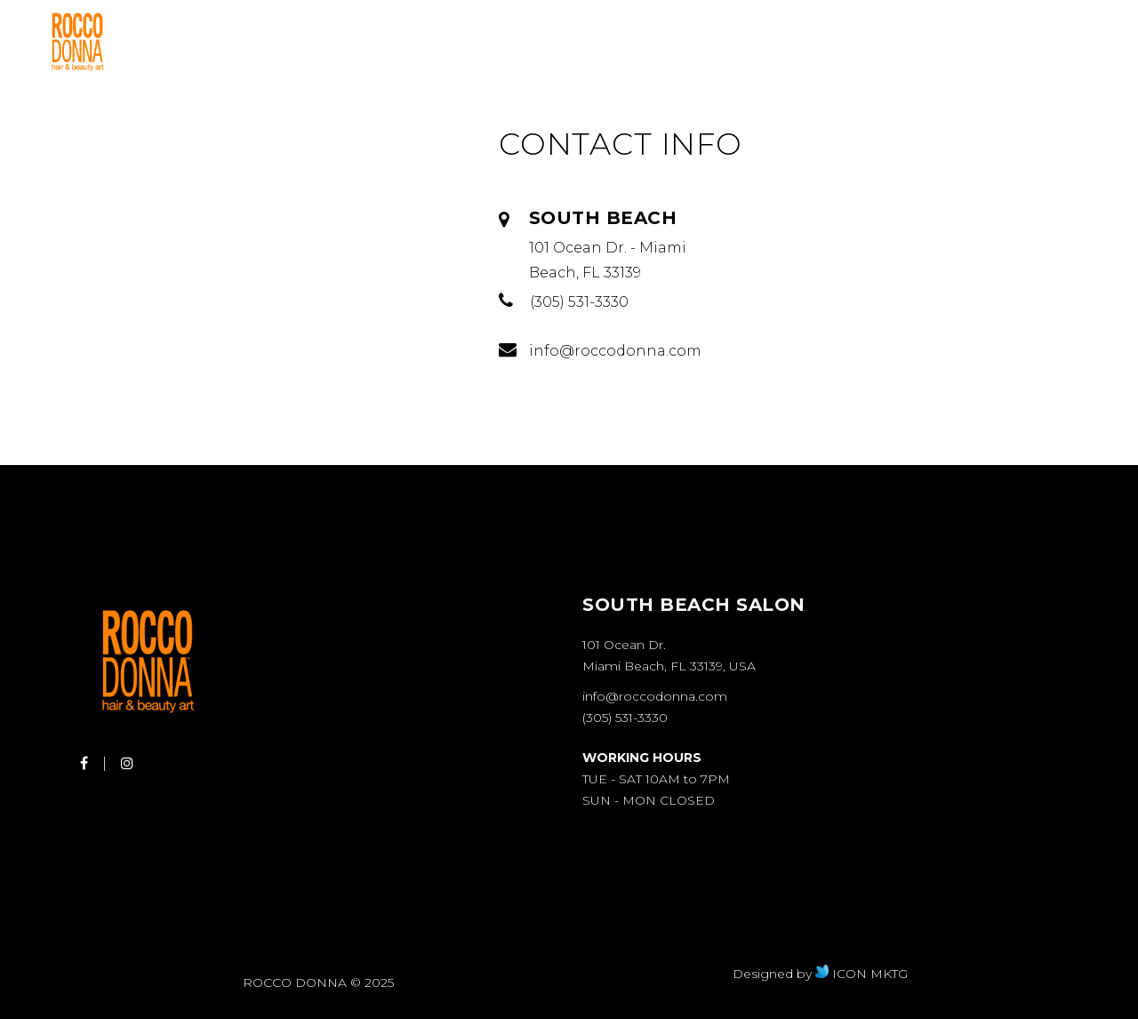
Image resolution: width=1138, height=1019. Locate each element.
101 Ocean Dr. (624, 645)
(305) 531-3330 (625, 718)
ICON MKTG (861, 974)
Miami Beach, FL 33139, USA (669, 666)
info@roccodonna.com (654, 696)
